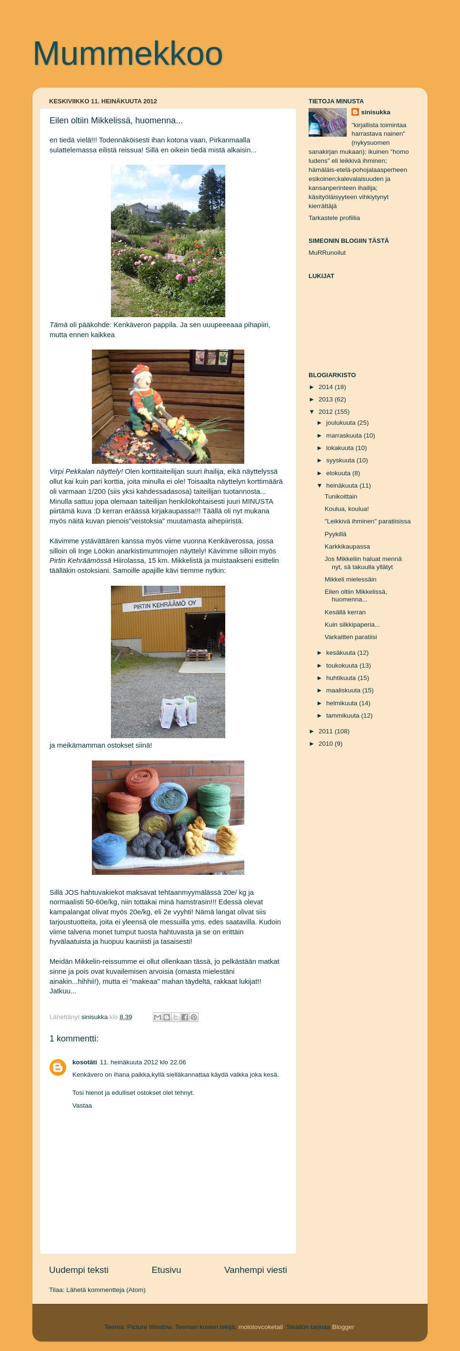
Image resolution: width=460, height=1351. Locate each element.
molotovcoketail (261, 1327)
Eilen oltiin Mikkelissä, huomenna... (356, 595)
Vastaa (82, 1105)
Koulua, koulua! (347, 508)
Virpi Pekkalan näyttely (85, 471)
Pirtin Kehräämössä (80, 560)
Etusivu (166, 1270)
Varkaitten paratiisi (351, 636)
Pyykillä (336, 534)
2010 (327, 743)
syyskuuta (341, 460)
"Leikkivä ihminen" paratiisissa (368, 521)
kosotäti (84, 1062)
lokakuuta (341, 447)
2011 (327, 731)
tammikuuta (343, 715)
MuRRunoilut (327, 252)
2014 (327, 386)
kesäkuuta (341, 652)
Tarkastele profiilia (334, 217)
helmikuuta (342, 703)
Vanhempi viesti (255, 1270)
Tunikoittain (341, 496)
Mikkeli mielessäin (351, 579)
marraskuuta (345, 435)
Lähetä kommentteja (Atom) (106, 1289)
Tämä (59, 325)
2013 (327, 399)
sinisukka (375, 112)
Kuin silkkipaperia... (352, 624)
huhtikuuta (342, 677)
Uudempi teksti (79, 1270)
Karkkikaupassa (347, 546)
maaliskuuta (344, 690)
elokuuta (339, 473)
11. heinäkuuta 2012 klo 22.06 (143, 1062)
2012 (327, 411)
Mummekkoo (127, 53)
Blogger (343, 1327)
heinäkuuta (343, 485)
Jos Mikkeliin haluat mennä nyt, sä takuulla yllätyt (363, 562)
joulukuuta (341, 422)
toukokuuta (343, 665)
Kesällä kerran (345, 612)
